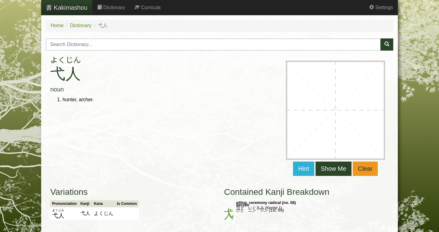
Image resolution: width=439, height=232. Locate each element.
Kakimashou (66, 7)
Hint (303, 168)
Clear (365, 168)
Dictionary (111, 7)
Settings (381, 7)
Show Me (333, 168)
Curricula (147, 7)
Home (57, 25)
